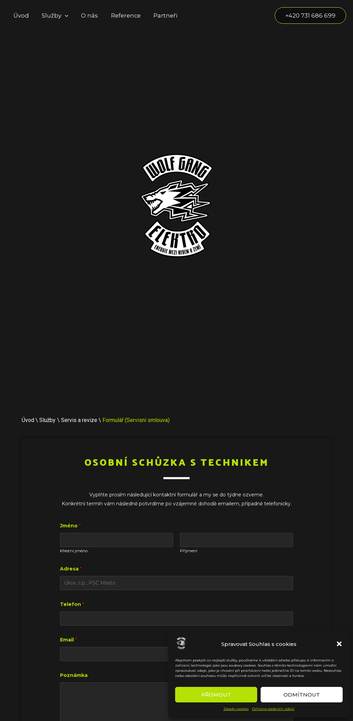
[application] (62, 15)
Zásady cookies (236, 709)
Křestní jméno (74, 550)
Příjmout (216, 694)
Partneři (159, 15)
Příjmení (188, 550)
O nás (86, 15)
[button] (339, 643)
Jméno (70, 526)
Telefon (72, 604)
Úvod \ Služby (39, 420)
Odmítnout (301, 694)
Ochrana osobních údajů (273, 709)
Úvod (20, 15)
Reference (121, 15)
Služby (53, 15)
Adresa (71, 569)
